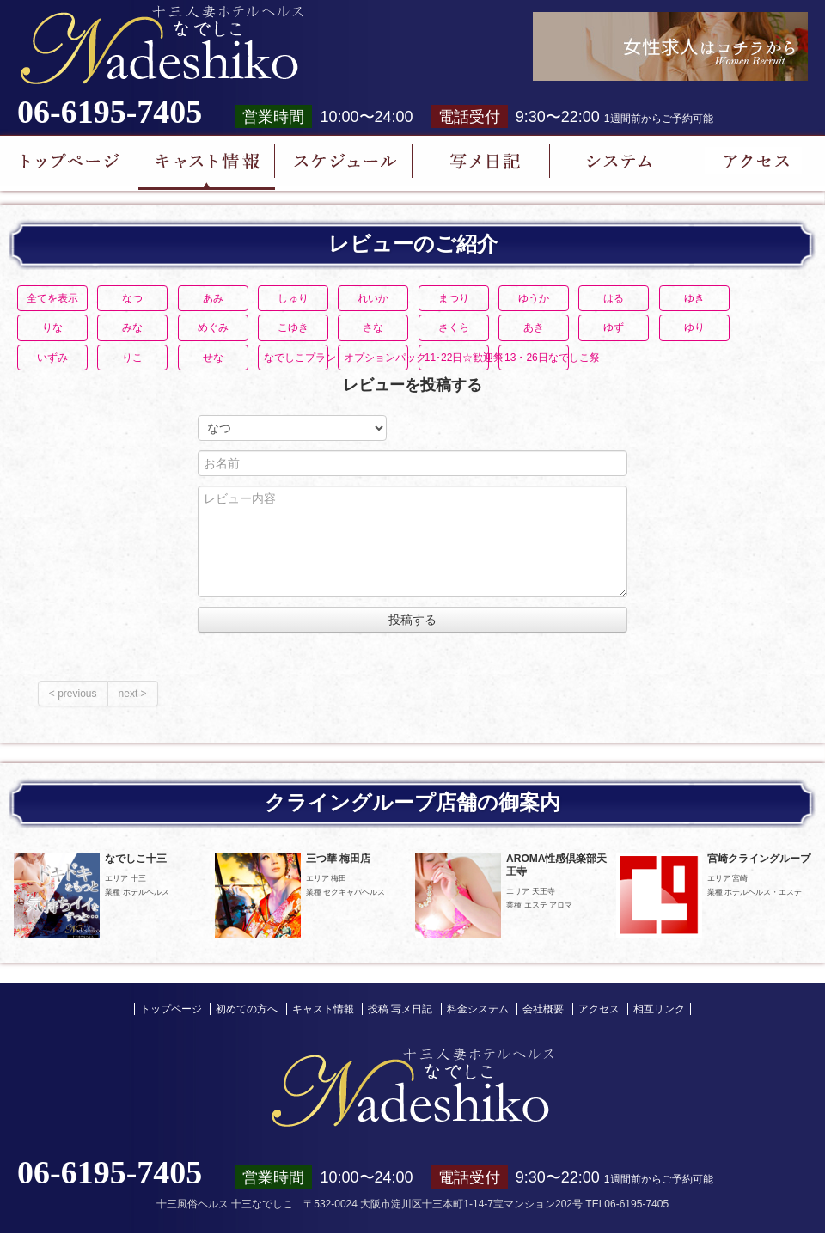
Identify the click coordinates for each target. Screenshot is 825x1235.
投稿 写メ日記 (400, 1009)
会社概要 (543, 1009)
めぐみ (213, 327)
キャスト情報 (323, 1009)
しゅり (293, 298)
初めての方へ (247, 1009)
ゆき (694, 298)
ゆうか (533, 298)
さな (373, 327)
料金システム (478, 1009)
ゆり (694, 327)
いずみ (52, 358)
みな (132, 327)
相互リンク (659, 1009)
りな (52, 327)
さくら (453, 327)
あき (533, 327)
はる (613, 298)
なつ (132, 298)
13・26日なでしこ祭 (536, 358)
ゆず (613, 327)
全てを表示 (52, 298)
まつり (453, 298)
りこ (132, 358)
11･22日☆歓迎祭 (457, 358)
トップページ (171, 1009)
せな (213, 358)
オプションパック (376, 358)
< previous (73, 694)
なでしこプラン (296, 358)
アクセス (599, 1009)
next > (133, 694)
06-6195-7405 (109, 112)
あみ (213, 298)
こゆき (293, 327)
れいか (373, 298)
